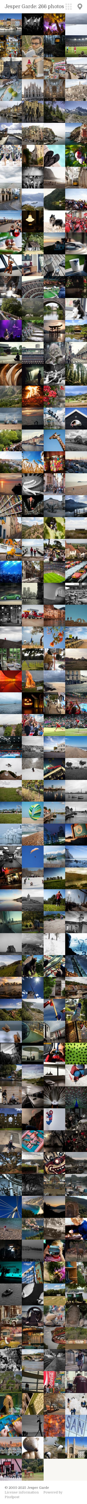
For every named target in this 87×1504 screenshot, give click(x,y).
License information (22, 1492)
